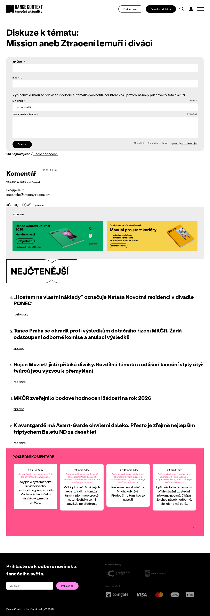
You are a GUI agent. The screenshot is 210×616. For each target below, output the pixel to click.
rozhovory (21, 314)
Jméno (18, 61)
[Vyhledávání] (181, 9)
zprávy (19, 348)
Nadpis (105, 100)
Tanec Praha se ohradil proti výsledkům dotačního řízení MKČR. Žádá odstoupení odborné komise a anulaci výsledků (98, 333)
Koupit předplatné (161, 9)
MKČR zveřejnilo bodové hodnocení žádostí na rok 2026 (82, 397)
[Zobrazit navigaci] (200, 9)
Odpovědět (36, 204)
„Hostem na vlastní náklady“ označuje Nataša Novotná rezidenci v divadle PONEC (104, 300)
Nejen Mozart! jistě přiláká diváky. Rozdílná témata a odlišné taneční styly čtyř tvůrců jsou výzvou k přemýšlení (108, 367)
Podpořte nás (130, 9)
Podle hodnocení (45, 154)
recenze (20, 381)
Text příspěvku (105, 114)
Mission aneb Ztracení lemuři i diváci (79, 43)
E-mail (17, 77)
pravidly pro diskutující (184, 143)
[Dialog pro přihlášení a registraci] (191, 9)
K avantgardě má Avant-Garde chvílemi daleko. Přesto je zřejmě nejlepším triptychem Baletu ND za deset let (104, 428)
